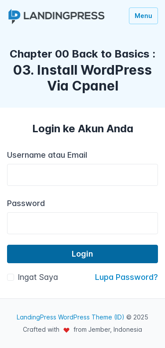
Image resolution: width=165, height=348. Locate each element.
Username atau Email (47, 155)
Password (26, 203)
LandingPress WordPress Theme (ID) (71, 317)
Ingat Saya (38, 277)
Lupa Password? (126, 277)
